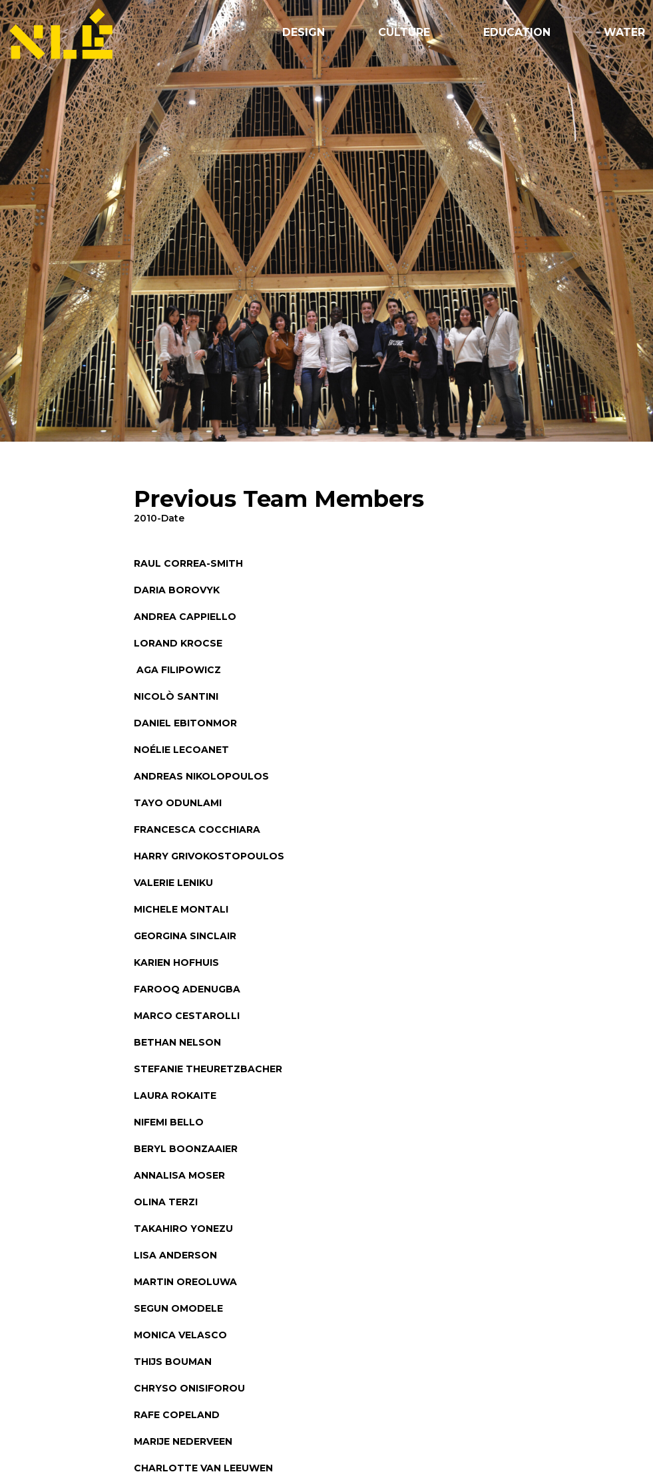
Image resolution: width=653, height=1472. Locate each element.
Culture (404, 32)
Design (303, 32)
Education (516, 32)
